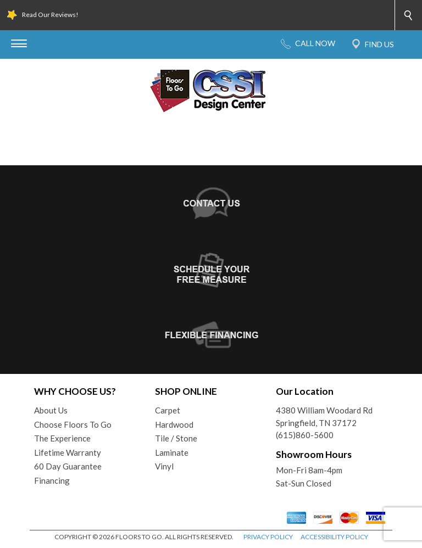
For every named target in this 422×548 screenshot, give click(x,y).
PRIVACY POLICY (268, 537)
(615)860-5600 (305, 435)
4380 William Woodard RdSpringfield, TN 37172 (324, 416)
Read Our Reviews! (50, 14)
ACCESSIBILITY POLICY (334, 537)
